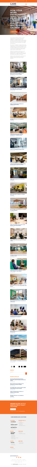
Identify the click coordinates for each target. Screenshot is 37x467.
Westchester (21, 443)
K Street (20, 421)
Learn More (15, 1)
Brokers (20, 459)
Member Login (20, 460)
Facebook (16, 457)
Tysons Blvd (13, 438)
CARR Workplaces (13, 4)
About (24, 460)
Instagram (18, 457)
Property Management (14, 460)
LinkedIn (20, 457)
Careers (17, 459)
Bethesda (20, 432)
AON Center (13, 444)
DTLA (12, 423)
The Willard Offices (22, 425)
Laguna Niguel (13, 426)
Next (25, 366)
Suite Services (14, 459)
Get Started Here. (22, 411)
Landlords (23, 459)
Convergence (13, 448)
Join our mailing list (14, 455)
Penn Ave (20, 423)
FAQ (25, 460)
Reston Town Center (14, 437)
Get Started (13, 409)
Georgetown (21, 422)
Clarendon (13, 435)
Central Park (21, 442)
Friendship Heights (22, 433)
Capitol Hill (21, 424)
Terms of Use (24, 464)
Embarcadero (13, 428)
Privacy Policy (20, 464)
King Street (13, 436)
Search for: (12, 371)
